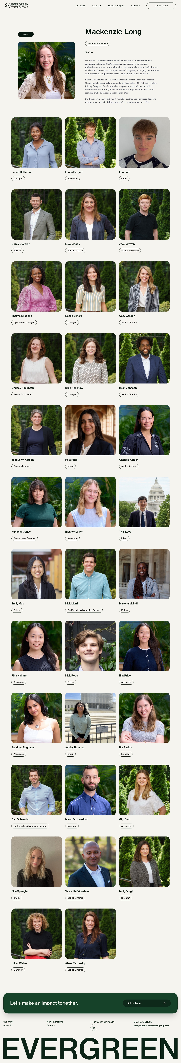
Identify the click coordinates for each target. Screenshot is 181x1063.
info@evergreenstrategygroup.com (151, 1025)
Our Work (8, 1021)
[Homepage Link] (17, 5)
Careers (51, 1025)
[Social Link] (93, 1027)
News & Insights (55, 1021)
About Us (8, 1025)
